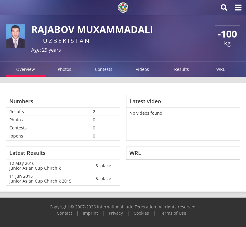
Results (181, 69)
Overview (25, 69)
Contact (64, 213)
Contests (103, 69)
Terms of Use (173, 213)
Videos (142, 69)
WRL (220, 69)
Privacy (116, 213)
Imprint (90, 213)
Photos (64, 69)
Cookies (141, 213)
